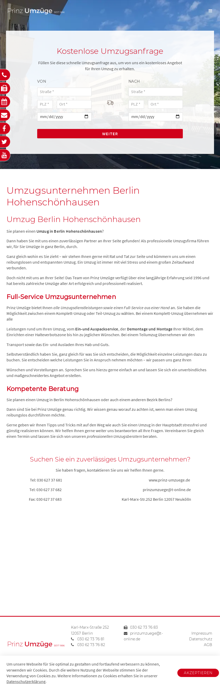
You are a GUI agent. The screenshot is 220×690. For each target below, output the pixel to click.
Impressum (201, 633)
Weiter (110, 133)
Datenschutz (200, 639)
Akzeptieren (198, 673)
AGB (208, 644)
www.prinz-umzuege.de (169, 480)
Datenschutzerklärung (26, 681)
